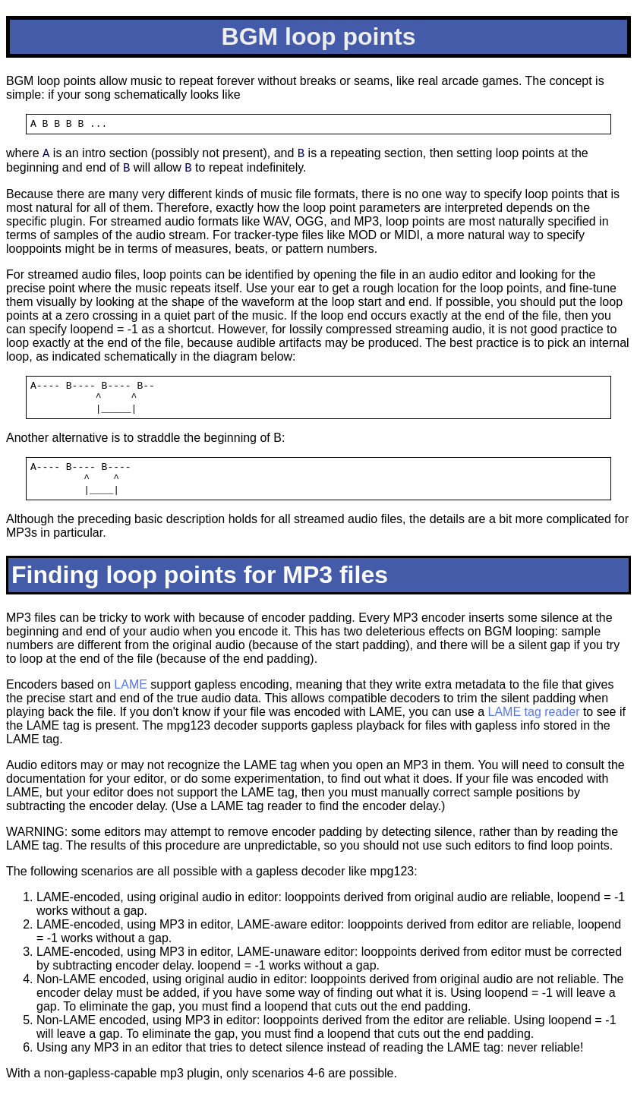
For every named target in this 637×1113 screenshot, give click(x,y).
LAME (130, 704)
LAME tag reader (534, 732)
